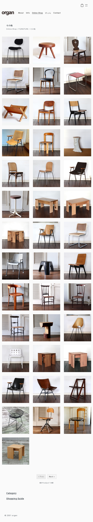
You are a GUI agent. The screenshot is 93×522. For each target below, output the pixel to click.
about (21, 13)
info (28, 13)
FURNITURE (23, 29)
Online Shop (11, 29)
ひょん (48, 13)
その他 (33, 29)
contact (57, 13)
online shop (37, 13)
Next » (52, 477)
